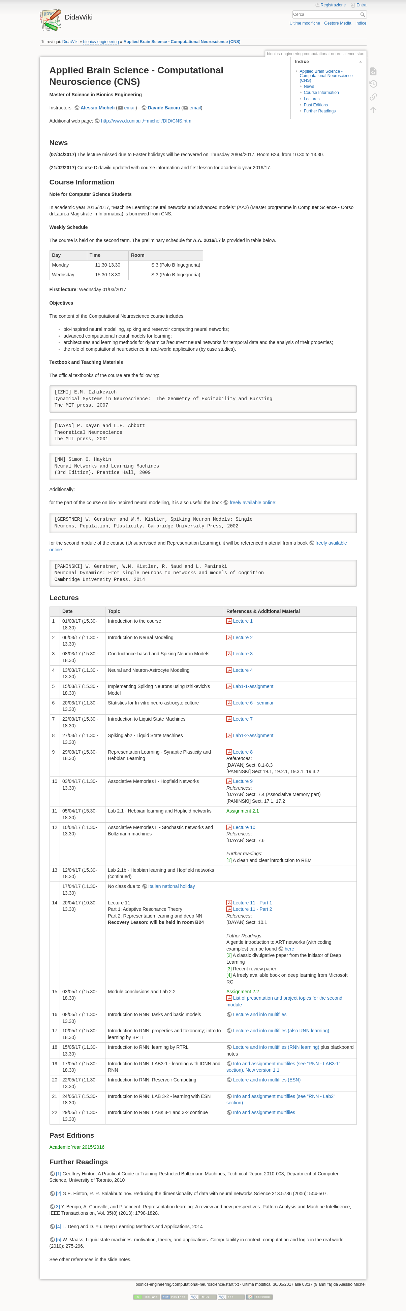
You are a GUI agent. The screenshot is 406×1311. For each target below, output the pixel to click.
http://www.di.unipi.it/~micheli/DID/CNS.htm (146, 121)
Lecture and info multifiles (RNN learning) (276, 1047)
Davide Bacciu (164, 107)
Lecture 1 (243, 621)
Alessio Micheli (98, 107)
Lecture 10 (244, 827)
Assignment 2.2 (242, 991)
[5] (58, 1239)
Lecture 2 (243, 637)
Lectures (312, 99)
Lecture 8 (243, 752)
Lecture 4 (243, 670)
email (129, 107)
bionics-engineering (101, 41)
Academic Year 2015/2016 (77, 1147)
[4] (229, 975)
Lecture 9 (243, 781)
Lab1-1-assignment (253, 686)
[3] (229, 968)
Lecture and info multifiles (260, 1014)
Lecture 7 (243, 719)
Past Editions (316, 105)
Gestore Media (337, 23)
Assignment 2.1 (242, 811)
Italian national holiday (171, 886)
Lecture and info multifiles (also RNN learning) (281, 1030)
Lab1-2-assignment (253, 735)
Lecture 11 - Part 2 (252, 909)
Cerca (363, 14)
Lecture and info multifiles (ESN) (267, 1079)
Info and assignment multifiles (264, 1112)
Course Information (321, 92)
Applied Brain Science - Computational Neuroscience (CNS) (181, 41)
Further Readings (320, 111)
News (309, 86)
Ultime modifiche (304, 23)
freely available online (252, 502)
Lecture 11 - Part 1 (252, 902)
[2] (229, 955)
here (289, 949)
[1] (229, 860)
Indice (361, 23)
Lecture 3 (243, 653)
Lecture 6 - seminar (253, 702)
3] (58, 1206)
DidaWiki (70, 41)
